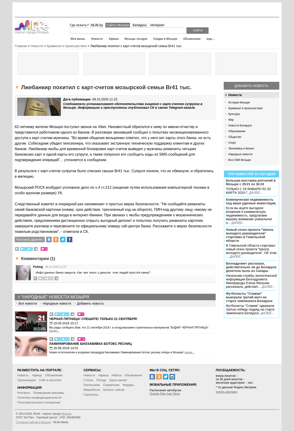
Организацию (26, 380)
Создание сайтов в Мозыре (33, 422)
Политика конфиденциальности (39, 397)
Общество (234, 137)
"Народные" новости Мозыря (55, 297)
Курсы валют (118, 380)
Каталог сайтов (113, 389)
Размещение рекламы (49, 392)
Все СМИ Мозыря (239, 160)
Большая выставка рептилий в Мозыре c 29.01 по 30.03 (251, 182)
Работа (117, 375)
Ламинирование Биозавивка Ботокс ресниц (90, 343)
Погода (101, 380)
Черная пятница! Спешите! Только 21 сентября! (93, 319)
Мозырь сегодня (136, 38)
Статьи (88, 380)
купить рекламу (226, 392)
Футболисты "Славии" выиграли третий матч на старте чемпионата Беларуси (249, 297)
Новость (23, 375)
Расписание (92, 385)
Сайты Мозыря (118, 25)
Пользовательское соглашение (38, 402)
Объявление (53, 375)
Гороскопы (91, 394)
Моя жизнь (78, 38)
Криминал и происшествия (245, 108)
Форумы (128, 385)
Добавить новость (252, 86)
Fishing (38, 266)
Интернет (157, 25)
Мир (231, 119)
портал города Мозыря (32, 31)
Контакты (23, 392)
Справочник (111, 385)
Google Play (158, 393)
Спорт (232, 142)
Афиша (114, 38)
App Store (173, 393)
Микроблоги (92, 389)
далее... (256, 192)
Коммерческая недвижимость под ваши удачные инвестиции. (251, 201)
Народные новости (240, 154)
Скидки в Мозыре (165, 38)
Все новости (28, 303)
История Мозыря (239, 102)
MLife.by (97, 25)
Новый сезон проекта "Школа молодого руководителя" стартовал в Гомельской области (249, 235)
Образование (236, 131)
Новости (97, 38)
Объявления (192, 38)
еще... (210, 38)
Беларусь (140, 25)
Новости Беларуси (240, 125)
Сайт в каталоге (50, 380)
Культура (234, 114)
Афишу (37, 375)
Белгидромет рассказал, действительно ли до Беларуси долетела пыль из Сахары (251, 267)
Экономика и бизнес (241, 148)
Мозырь (67, 413)
